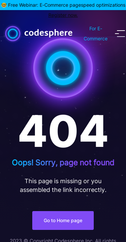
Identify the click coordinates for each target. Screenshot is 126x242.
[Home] (59, 34)
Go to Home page (63, 220)
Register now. (63, 15)
